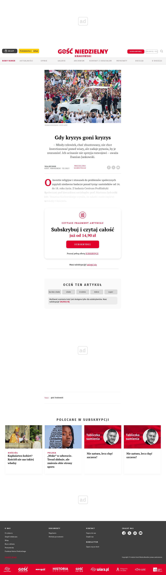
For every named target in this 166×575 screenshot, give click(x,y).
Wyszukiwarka (161, 51)
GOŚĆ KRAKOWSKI (57, 398)
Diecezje (139, 61)
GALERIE (62, 61)
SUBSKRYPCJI (92, 253)
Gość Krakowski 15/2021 (57, 168)
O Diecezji (157, 61)
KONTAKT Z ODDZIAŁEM (100, 61)
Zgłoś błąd (11, 557)
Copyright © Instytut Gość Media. (133, 557)
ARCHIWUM (79, 61)
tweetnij (114, 166)
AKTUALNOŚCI (26, 61)
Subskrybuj (82, 244)
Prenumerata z (29, 51)
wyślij (118, 166)
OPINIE (44, 61)
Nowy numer (8, 61)
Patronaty (121, 61)
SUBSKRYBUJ (136, 51)
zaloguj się (152, 51)
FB (109, 166)
